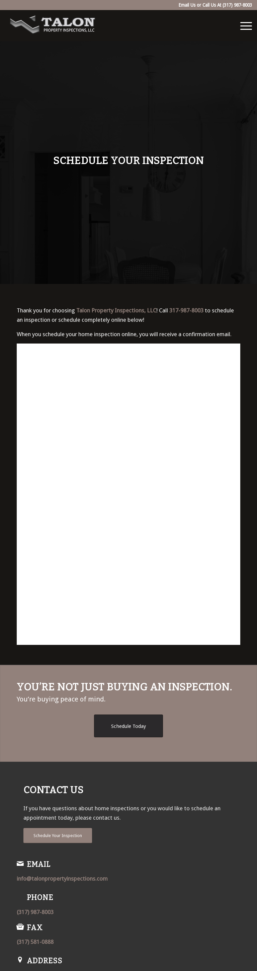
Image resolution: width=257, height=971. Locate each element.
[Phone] (20, 897)
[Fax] (20, 927)
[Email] (20, 863)
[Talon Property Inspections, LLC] (53, 26)
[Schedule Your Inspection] (57, 835)
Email (39, 864)
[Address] (20, 960)
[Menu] (243, 26)
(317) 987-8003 (237, 5)
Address (44, 961)
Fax (35, 927)
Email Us (186, 5)
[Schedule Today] (128, 726)
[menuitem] (243, 26)
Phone (40, 897)
